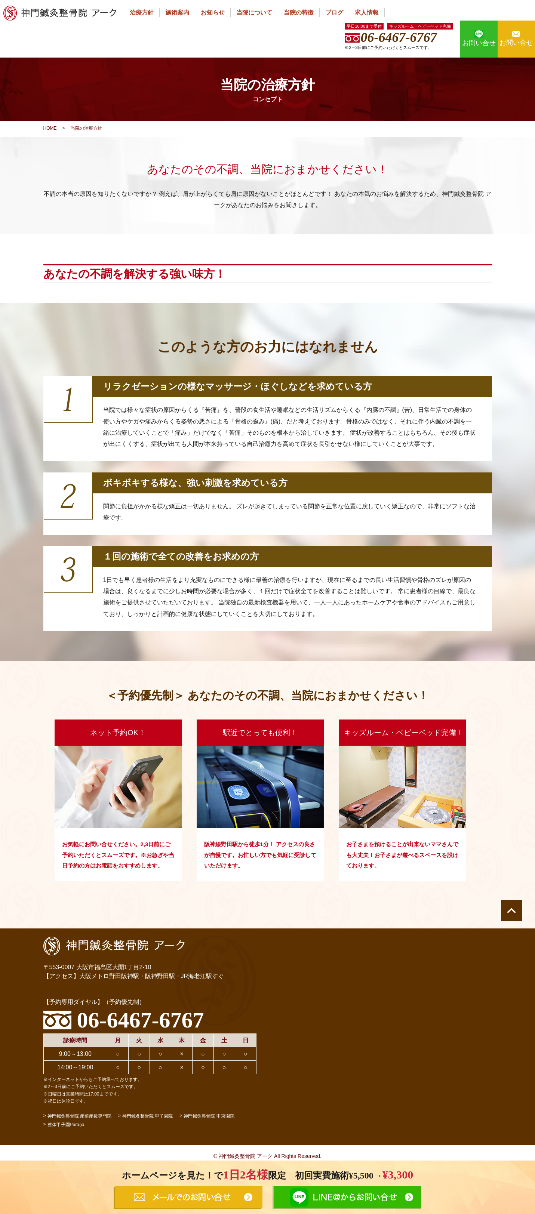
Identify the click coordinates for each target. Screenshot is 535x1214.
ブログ (334, 12)
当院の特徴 (299, 12)
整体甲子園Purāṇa (65, 1124)
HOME (50, 128)
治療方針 (142, 12)
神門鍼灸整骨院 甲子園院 (147, 1116)
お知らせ (213, 12)
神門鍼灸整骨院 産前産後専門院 (79, 1116)
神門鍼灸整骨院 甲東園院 (209, 1116)
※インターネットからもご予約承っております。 (92, 1079)
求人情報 (367, 12)
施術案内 (177, 12)
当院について (254, 12)
